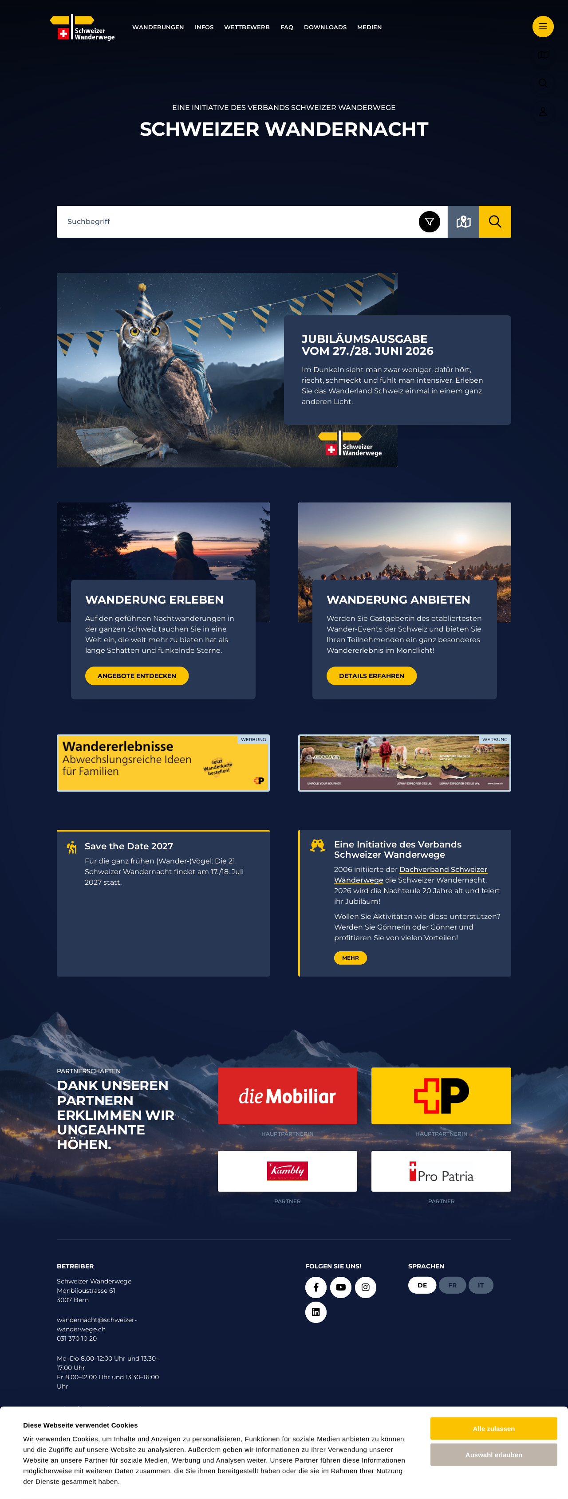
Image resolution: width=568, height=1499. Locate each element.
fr (452, 1285)
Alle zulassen (494, 1393)
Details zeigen (378, 1481)
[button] (543, 26)
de (422, 1285)
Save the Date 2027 (129, 846)
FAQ (286, 27)
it (481, 1285)
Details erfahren (371, 676)
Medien (369, 27)
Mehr (350, 957)
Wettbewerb (247, 27)
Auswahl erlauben (493, 1419)
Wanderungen (158, 27)
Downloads (325, 27)
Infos (204, 27)
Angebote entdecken (137, 676)
